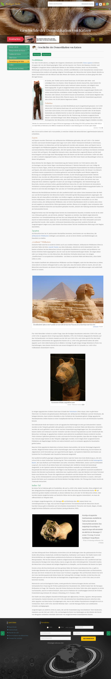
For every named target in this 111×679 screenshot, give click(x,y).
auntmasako (95, 327)
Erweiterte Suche (87, 4)
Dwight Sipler (93, 9)
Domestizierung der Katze (19, 61)
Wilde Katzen (19, 57)
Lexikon (19, 64)
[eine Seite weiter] (109, 633)
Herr (50, 627)
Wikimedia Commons (103, 9)
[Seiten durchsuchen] (64, 4)
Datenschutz (12, 630)
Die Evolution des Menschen (17, 636)
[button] (107, 4)
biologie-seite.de (18, 47)
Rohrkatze (73, 412)
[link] (109, 9)
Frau (62, 627)
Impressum (12, 627)
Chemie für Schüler (14, 639)
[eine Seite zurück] (3, 633)
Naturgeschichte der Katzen (19, 50)
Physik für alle (13, 633)
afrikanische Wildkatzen (40, 236)
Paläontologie (36, 54)
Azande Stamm (53, 247)
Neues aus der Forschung (19, 68)
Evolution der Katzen (19, 54)
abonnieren (88, 639)
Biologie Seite (13, 4)
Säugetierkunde (46, 54)
